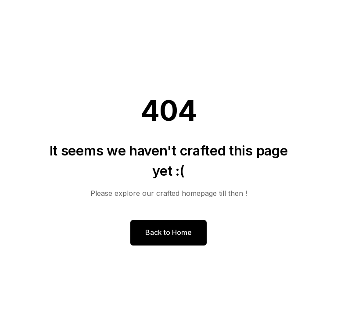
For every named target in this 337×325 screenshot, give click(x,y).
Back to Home (168, 232)
